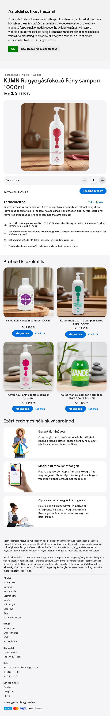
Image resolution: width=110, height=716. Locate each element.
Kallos (25, 74)
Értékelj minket (10, 632)
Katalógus (8, 609)
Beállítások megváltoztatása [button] (39, 49)
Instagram (8, 691)
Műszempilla (9, 591)
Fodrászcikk (10, 74)
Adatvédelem (10, 641)
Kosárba (40, 333)
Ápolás (37, 74)
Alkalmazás (9, 628)
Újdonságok (9, 604)
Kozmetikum (9, 595)
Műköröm (8, 587)
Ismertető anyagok (12, 617)
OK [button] (13, 49)
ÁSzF (6, 637)
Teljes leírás (95, 202)
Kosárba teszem (93, 190)
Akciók (6, 600)
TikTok (6, 695)
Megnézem (22, 333)
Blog (5, 613)
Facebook (8, 687)
